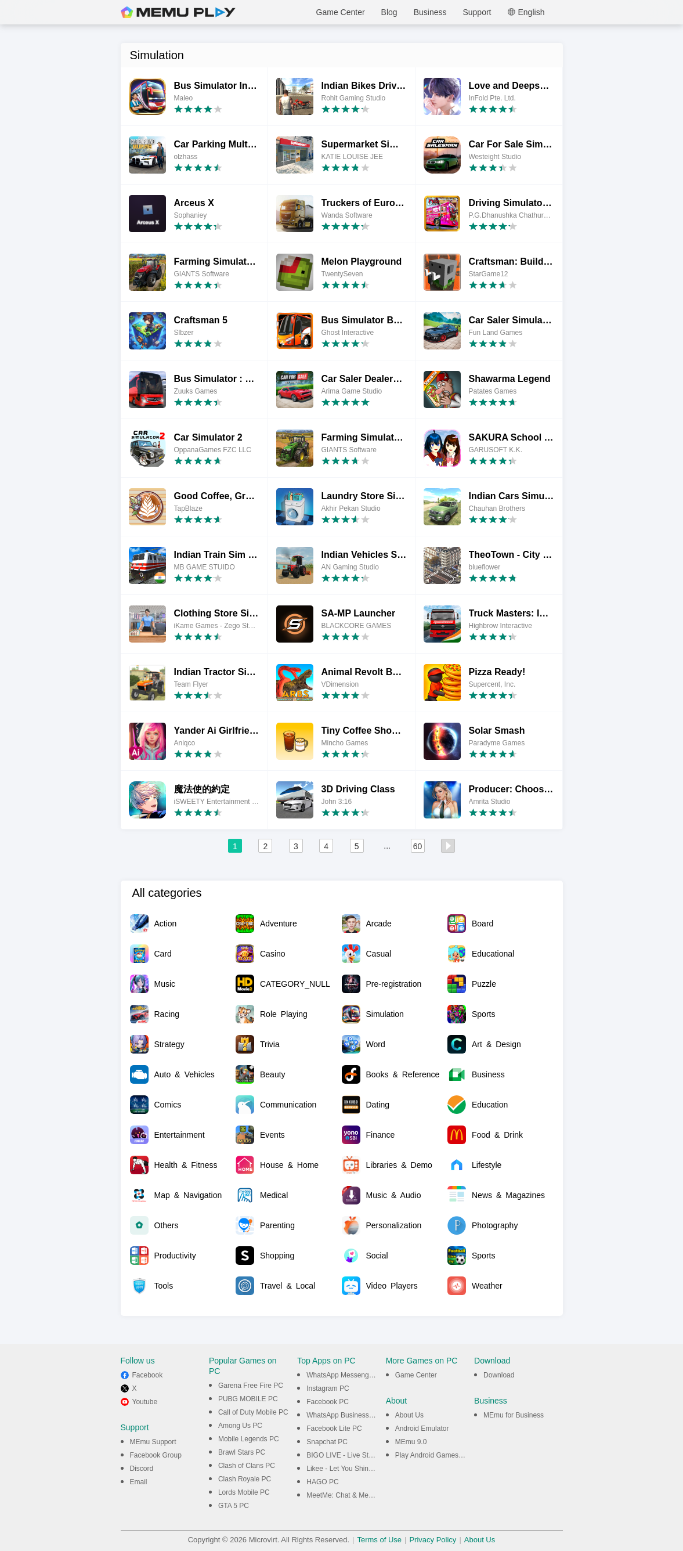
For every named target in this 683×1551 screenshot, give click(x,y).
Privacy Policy (432, 1539)
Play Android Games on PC (437, 1455)
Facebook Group (156, 1455)
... (387, 845)
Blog (389, 12)
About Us (409, 1415)
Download (498, 1375)
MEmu (178, 12)
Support (476, 12)
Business (430, 12)
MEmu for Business (513, 1415)
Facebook (147, 1375)
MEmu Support (153, 1442)
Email (138, 1482)
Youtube (145, 1402)
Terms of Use (379, 1539)
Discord (142, 1469)
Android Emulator (422, 1428)
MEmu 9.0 (411, 1442)
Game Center (340, 12)
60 (417, 846)
